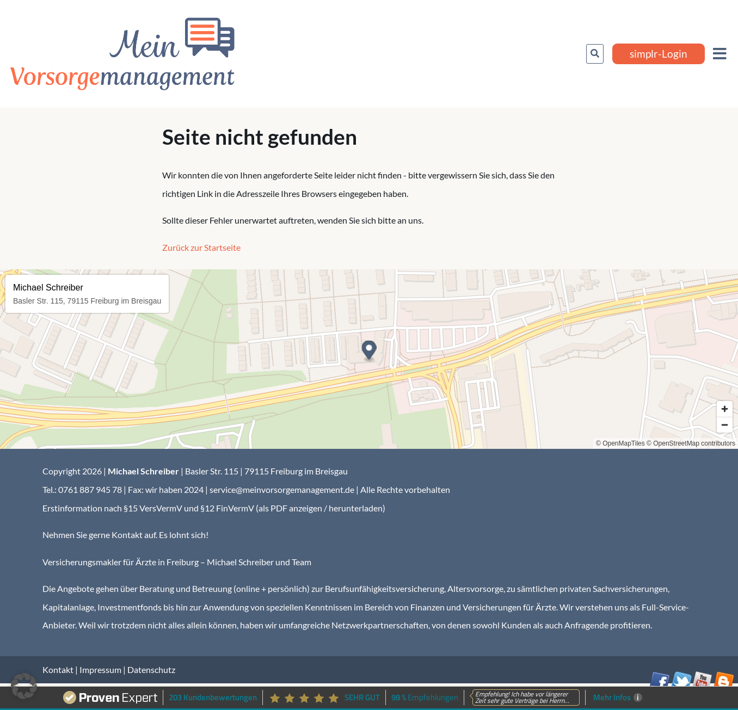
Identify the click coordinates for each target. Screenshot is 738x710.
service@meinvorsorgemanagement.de (282, 489)
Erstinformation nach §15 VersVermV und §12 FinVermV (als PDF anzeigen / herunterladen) (213, 508)
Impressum (100, 669)
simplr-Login (658, 53)
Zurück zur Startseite (201, 247)
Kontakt (57, 669)
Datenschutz (151, 669)
